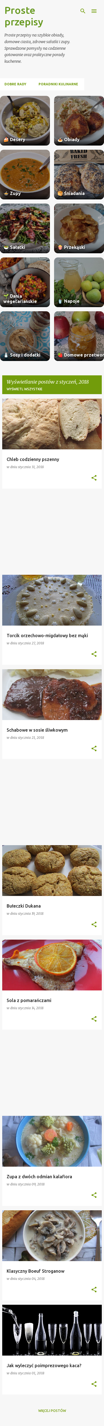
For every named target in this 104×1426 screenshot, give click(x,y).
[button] (94, 478)
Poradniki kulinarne (58, 84)
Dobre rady (15, 84)
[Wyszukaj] (83, 11)
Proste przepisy (23, 15)
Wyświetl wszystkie (24, 389)
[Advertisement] (52, 531)
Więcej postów (52, 1410)
